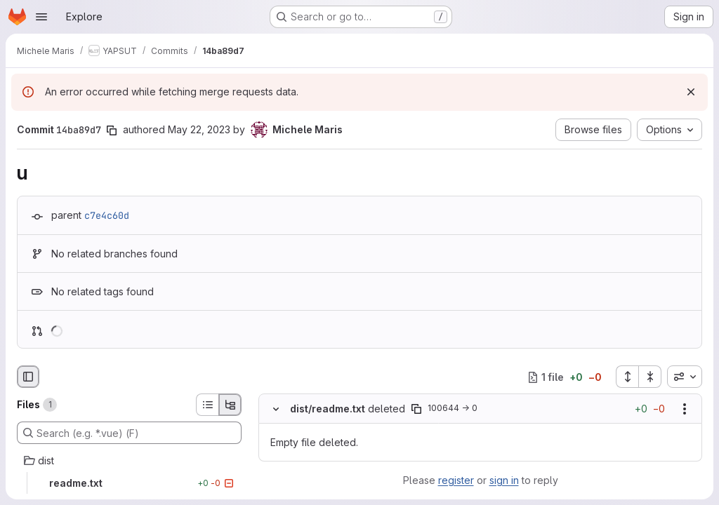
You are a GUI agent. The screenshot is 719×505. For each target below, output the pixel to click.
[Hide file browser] (28, 376)
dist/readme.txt (327, 409)
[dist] (129, 461)
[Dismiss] (690, 91)
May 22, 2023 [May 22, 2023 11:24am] (199, 129)
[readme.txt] (129, 483)
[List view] (207, 404)
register (456, 480)
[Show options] (684, 408)
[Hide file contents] (276, 408)
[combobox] (684, 376)
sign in (504, 480)
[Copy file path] (416, 408)
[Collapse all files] (650, 376)
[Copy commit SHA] (111, 130)
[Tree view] (230, 404)
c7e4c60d (106, 215)
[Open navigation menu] (41, 17)
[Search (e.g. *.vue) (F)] (129, 433)
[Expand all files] (627, 376)
